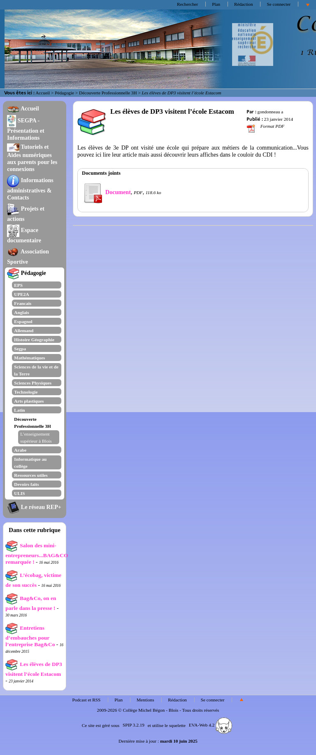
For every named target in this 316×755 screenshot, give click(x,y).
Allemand (23, 330)
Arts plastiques (29, 401)
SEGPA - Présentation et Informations (25, 129)
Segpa (20, 348)
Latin (19, 410)
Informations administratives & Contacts (30, 189)
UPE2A (21, 294)
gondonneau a (270, 111)
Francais (22, 303)
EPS (18, 285)
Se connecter (278, 4)
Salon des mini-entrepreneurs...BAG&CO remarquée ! (36, 553)
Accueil (42, 92)
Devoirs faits (26, 484)
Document (106, 192)
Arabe (20, 450)
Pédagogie (64, 92)
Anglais (21, 312)
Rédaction (243, 4)
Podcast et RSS (86, 699)
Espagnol (23, 321)
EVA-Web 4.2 (210, 725)
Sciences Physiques (32, 382)
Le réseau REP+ (34, 507)
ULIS (19, 493)
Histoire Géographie (34, 339)
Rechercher (187, 4)
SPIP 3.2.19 (133, 724)
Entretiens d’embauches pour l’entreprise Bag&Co (30, 636)
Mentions (145, 699)
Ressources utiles (30, 475)
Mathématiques (29, 357)
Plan (216, 4)
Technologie (25, 391)
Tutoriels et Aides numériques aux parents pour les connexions (32, 157)
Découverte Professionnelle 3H (108, 92)
